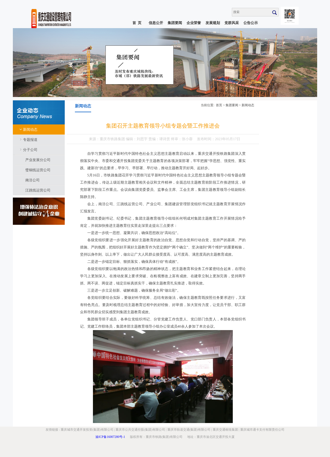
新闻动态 (30, 129)
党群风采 (231, 23)
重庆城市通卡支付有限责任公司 (262, 429)
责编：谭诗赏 (159, 139)
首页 (219, 105)
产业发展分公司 (38, 160)
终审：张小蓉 (182, 139)
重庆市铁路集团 (113, 139)
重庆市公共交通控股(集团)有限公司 (140, 429)
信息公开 (156, 23)
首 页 (136, 23)
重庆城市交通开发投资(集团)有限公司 (87, 429)
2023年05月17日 (227, 139)
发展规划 (212, 23)
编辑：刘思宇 (137, 139)
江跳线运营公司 (38, 190)
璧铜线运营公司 (38, 170)
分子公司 (30, 150)
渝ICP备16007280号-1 (110, 437)
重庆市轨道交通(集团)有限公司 (188, 429)
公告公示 (250, 23)
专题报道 (30, 140)
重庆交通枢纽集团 (225, 429)
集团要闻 (175, 23)
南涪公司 (32, 180)
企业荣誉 (194, 23)
